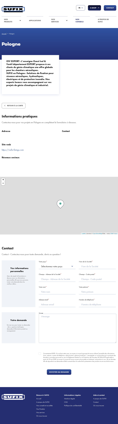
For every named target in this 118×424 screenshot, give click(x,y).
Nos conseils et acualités (44, 405)
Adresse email (43, 300)
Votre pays (42, 261)
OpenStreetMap (97, 233)
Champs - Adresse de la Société (49, 274)
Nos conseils (79, 20)
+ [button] (3, 180)
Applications (35, 20)
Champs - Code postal (86, 274)
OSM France (113, 233)
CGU (66, 402)
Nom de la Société (85, 261)
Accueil (4, 34)
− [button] (3, 183)
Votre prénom (83, 287)
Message (41, 313)
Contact (110, 8)
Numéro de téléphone (86, 300)
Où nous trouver (41, 416)
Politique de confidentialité (73, 405)
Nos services (55, 20)
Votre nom (42, 287)
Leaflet (83, 233)
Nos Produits (8, 20)
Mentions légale (69, 398)
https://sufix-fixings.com (13, 149)
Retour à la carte (15, 105)
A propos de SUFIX (103, 20)
